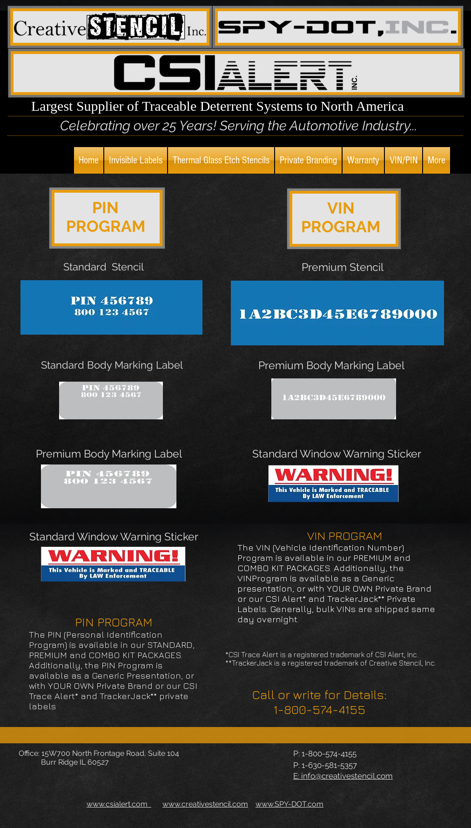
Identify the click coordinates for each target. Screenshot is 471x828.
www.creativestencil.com (205, 804)
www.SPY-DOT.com (289, 804)
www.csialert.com (119, 804)
